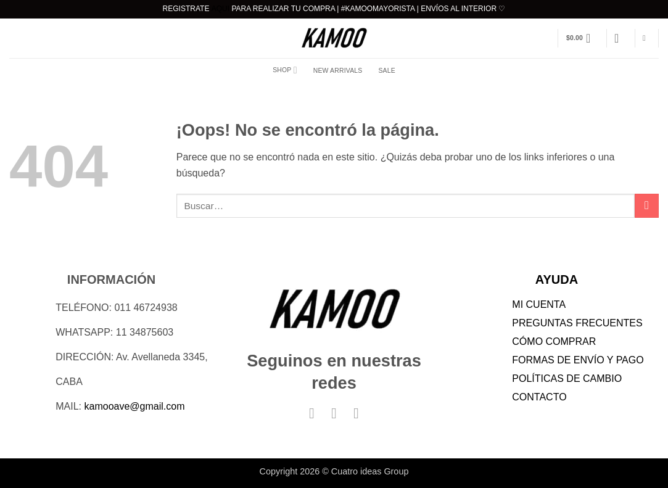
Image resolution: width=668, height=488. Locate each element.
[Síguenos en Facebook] (312, 413)
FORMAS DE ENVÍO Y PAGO (577, 360)
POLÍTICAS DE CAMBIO (567, 378)
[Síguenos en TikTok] (356, 413)
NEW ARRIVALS (338, 70)
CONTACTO (539, 397)
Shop (285, 70)
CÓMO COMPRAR (554, 341)
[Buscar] (646, 38)
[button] (582, 38)
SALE (386, 70)
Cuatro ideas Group (370, 471)
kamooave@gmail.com (135, 406)
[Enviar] (647, 206)
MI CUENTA (539, 304)
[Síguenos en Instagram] (334, 413)
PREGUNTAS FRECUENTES (577, 323)
